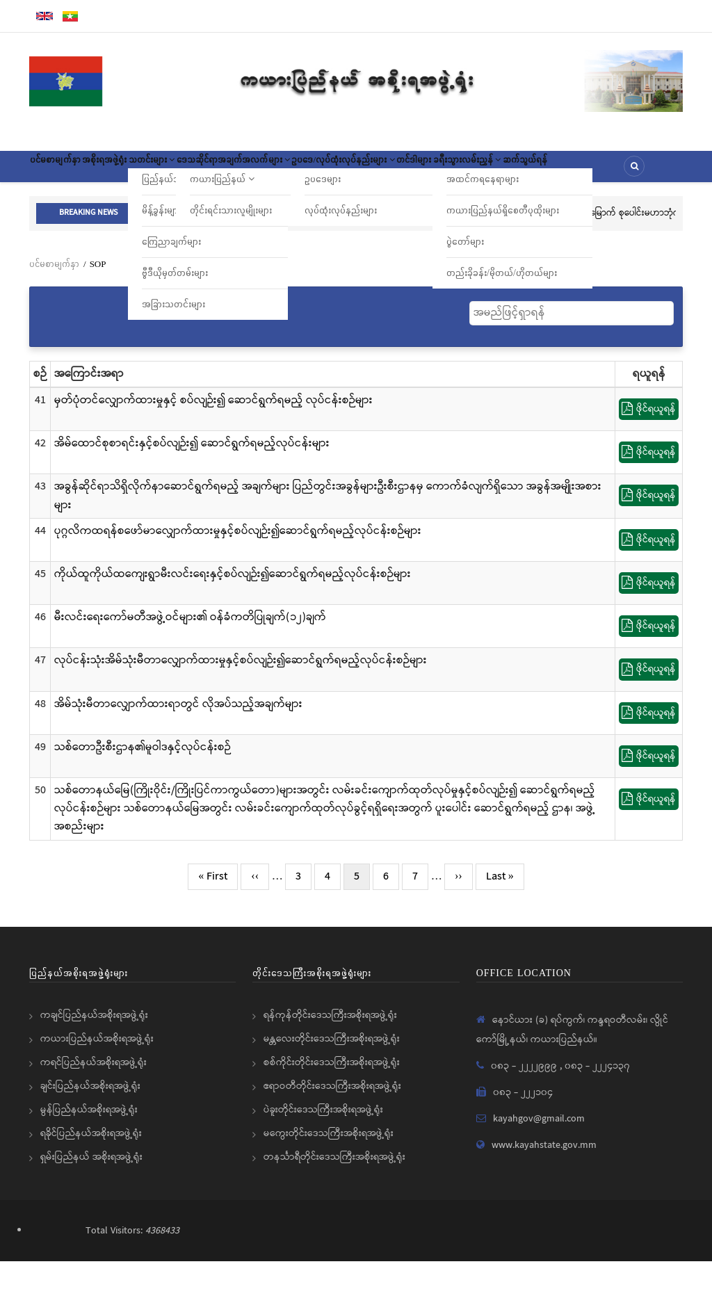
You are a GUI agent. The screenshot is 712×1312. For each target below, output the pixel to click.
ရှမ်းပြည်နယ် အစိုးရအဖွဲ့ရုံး (91, 1207)
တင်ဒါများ (551, 171)
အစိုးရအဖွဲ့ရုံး (139, 171)
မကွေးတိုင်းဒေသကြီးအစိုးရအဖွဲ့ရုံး (329, 1184)
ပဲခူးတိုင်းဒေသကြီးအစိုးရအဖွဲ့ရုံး (323, 1160)
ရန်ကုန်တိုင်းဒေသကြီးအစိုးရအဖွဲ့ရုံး (330, 1066)
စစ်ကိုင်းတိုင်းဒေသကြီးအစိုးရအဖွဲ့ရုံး (332, 1113)
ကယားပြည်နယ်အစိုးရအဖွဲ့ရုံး (97, 1089)
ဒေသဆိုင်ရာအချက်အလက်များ (318, 171)
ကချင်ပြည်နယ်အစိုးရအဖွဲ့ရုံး (94, 1066)
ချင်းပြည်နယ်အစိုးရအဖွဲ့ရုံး (90, 1136)
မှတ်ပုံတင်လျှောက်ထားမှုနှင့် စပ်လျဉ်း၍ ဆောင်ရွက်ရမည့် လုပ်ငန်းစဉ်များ (213, 451)
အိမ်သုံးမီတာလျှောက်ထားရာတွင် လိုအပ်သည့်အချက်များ (178, 754)
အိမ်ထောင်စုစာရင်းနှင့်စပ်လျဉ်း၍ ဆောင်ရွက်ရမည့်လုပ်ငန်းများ (192, 494)
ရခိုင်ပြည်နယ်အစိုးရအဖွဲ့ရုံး (91, 1184)
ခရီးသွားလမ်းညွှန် (628, 171)
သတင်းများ (209, 171)
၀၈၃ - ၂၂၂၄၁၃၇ (597, 1116)
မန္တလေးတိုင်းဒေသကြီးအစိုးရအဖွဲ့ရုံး (332, 1089)
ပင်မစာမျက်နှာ (67, 171)
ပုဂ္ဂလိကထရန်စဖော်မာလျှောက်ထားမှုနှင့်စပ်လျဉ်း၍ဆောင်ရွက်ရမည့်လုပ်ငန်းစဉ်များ (237, 581)
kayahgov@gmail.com (539, 1169)
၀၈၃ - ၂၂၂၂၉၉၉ (525, 1116)
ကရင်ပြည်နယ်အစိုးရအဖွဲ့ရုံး (93, 1113)
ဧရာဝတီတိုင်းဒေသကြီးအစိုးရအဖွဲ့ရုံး (332, 1136)
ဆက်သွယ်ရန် (64, 212)
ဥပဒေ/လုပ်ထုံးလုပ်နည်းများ (456, 171)
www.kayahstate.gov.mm (544, 1196)
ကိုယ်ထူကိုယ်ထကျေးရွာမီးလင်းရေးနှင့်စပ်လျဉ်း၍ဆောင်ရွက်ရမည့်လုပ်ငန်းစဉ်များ (232, 624)
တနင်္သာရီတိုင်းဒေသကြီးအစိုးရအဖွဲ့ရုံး (334, 1207)
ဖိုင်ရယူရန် (649, 459)
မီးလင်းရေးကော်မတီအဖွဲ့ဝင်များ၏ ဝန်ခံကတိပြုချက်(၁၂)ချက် (190, 668)
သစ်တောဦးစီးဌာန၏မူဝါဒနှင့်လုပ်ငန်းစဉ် (142, 798)
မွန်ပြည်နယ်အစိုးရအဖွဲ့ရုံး (89, 1160)
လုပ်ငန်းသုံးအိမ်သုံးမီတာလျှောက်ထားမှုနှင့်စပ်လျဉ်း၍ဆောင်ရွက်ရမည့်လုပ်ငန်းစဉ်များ (240, 711)
